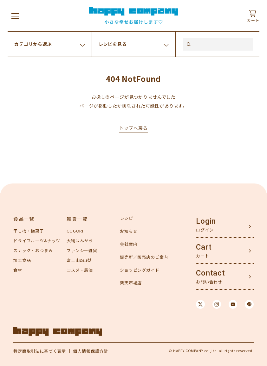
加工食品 (22, 260)
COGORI (75, 231)
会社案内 (128, 244)
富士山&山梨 (79, 260)
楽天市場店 (131, 283)
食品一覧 (23, 218)
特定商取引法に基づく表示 (39, 351)
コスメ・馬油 (80, 270)
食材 (17, 270)
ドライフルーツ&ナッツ (36, 241)
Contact (210, 273)
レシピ (126, 218)
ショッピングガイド (140, 270)
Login (206, 221)
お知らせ (128, 231)
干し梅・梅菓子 (28, 231)
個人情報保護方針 (90, 351)
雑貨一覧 (77, 218)
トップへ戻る (133, 128)
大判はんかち (80, 241)
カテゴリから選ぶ (33, 44)
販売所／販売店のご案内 (144, 257)
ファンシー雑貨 (82, 250)
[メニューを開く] (15, 15)
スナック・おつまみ (33, 250)
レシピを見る (113, 44)
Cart (204, 247)
